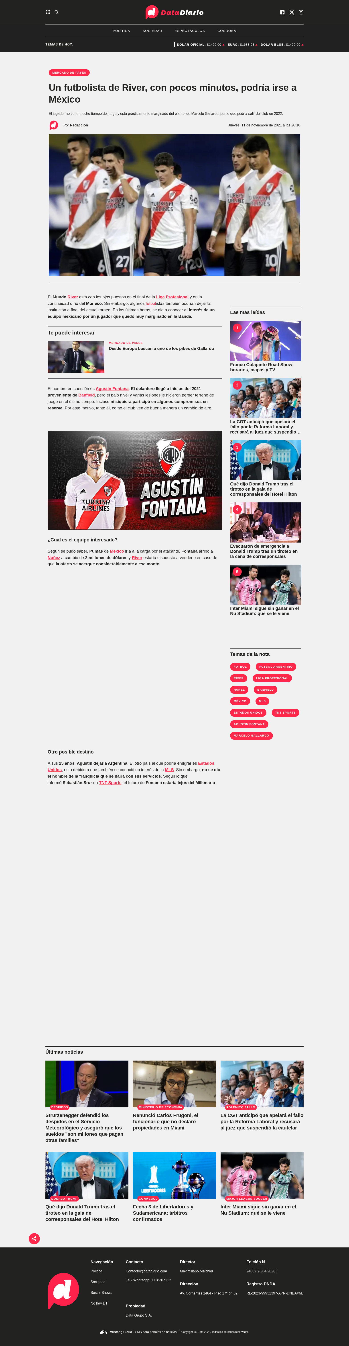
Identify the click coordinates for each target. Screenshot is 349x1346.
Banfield (86, 395)
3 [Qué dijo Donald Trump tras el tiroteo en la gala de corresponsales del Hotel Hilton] (237, 447)
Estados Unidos (248, 712)
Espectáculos (190, 31)
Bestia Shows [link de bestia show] (101, 1292)
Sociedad (152, 31)
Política (121, 31)
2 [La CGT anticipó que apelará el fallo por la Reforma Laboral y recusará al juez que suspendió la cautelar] (237, 385)
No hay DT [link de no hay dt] (99, 1303)
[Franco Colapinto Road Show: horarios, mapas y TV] (265, 341)
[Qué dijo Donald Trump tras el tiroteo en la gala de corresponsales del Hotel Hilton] (265, 460)
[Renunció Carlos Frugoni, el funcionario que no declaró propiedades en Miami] (174, 1084)
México (117, 551)
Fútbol (240, 666)
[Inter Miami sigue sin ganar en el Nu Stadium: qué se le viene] (265, 585)
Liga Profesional (172, 297)
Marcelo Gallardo (251, 735)
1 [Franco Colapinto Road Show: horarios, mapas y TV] (237, 328)
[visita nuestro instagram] (301, 12)
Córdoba (226, 31)
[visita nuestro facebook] (282, 12)
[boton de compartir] (34, 1238)
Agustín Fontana (112, 388)
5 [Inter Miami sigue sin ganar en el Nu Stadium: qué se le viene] (237, 572)
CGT (156, 44)
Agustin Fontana (249, 724)
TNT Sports (110, 782)
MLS (169, 769)
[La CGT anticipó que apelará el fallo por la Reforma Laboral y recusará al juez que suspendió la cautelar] (265, 398)
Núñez (54, 557)
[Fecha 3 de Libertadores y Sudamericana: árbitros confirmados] (174, 1175)
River (72, 297)
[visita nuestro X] (291, 12)
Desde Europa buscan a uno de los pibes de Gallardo (161, 348)
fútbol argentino (276, 666)
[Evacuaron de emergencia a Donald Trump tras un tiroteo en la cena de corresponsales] (265, 522)
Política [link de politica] (96, 1271)
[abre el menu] (48, 12)
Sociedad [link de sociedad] (98, 1282)
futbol (151, 303)
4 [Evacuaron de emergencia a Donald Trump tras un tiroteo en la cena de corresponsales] (237, 509)
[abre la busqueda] (56, 12)
